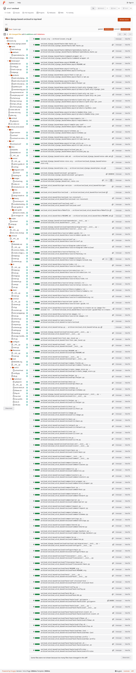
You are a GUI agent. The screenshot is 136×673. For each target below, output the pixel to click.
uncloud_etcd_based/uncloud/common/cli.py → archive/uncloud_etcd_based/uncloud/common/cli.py (62, 470)
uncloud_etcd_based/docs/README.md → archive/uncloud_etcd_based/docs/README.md (76, 216)
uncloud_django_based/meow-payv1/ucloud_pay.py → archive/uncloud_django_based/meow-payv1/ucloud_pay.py (65, 150)
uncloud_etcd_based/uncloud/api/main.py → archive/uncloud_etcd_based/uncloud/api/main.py (62, 383)
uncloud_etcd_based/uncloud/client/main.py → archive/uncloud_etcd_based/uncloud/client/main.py (63, 451)
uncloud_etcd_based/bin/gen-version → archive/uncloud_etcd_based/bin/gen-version (73, 186)
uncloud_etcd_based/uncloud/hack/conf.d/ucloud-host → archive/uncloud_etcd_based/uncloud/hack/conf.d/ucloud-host (67, 582)
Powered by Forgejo (9, 671)
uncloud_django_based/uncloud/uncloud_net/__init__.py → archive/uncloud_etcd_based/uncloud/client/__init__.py (65, 445)
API (132, 671)
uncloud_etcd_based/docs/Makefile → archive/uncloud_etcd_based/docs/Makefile (75, 210)
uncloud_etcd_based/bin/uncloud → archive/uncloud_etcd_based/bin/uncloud (73, 192)
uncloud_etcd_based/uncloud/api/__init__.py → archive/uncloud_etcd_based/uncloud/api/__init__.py (63, 358)
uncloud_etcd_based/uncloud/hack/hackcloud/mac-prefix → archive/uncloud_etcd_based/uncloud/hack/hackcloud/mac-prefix (68, 638)
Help (19, 3)
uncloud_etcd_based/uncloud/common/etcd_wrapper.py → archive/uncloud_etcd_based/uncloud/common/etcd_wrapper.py (67, 482)
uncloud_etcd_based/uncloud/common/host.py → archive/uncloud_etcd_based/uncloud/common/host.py (63, 488)
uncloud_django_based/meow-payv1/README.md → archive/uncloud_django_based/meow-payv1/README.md (63, 63)
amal (9, 8)
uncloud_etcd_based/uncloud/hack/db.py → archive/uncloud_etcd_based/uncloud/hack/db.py (61, 594)
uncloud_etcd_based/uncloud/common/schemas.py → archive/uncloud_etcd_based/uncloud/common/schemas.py (64, 513)
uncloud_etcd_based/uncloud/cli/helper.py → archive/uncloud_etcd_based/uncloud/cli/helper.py (62, 401)
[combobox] (119, 34)
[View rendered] (111, 180)
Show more (8, 408)
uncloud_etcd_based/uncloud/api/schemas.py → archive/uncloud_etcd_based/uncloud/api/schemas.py (63, 389)
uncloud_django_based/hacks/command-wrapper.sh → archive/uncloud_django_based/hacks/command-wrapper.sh (65, 57)
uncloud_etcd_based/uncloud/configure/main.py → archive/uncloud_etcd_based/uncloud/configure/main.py (64, 551)
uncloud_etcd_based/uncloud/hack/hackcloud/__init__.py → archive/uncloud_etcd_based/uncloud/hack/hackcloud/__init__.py (68, 607)
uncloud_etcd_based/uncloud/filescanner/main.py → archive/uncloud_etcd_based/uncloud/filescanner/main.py (65, 563)
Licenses (127, 671)
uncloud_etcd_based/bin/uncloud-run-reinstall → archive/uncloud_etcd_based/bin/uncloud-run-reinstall (64, 198)
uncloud (15, 8)
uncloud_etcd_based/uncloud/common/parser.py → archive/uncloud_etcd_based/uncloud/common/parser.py (64, 501)
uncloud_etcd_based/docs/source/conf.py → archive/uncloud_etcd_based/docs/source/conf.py (62, 240)
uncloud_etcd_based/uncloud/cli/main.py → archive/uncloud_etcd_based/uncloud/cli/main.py (62, 420)
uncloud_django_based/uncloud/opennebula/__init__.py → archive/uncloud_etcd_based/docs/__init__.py (65, 222)
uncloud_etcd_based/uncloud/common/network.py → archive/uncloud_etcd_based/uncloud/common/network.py (64, 495)
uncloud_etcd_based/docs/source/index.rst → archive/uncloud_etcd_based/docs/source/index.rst (62, 265)
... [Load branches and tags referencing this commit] (6, 24)
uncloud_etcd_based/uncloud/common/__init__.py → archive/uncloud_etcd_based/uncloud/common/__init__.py (65, 457)
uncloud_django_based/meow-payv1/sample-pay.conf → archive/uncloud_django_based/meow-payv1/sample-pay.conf (66, 125)
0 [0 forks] (130, 8)
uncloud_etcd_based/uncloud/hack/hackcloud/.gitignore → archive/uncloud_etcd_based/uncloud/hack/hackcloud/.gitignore (68, 600)
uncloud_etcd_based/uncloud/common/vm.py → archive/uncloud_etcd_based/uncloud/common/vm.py (62, 538)
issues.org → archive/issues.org (55, 39)
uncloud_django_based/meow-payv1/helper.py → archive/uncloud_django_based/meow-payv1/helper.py (63, 82)
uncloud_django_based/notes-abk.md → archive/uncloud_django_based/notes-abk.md (76, 156)
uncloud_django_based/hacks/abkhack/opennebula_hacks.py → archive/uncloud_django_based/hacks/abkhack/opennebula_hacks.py (69, 51)
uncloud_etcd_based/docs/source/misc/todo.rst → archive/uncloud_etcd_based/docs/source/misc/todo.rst (64, 278)
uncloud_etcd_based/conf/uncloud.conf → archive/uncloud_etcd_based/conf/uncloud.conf (61, 204)
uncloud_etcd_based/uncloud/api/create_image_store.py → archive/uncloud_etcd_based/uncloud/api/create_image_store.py (68, 370)
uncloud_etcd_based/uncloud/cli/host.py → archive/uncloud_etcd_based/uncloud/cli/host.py (62, 407)
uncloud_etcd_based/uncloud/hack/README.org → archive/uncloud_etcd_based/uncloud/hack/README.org (63, 569)
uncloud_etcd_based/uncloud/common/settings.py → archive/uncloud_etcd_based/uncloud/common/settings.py (65, 520)
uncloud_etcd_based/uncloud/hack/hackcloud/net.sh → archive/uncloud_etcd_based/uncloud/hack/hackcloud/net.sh (66, 644)
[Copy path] (70, 38)
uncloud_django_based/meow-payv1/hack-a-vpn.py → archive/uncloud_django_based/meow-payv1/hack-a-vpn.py (65, 76)
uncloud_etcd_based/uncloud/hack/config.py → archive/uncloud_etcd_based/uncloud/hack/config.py (63, 588)
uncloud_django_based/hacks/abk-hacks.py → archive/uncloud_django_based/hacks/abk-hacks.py (62, 45)
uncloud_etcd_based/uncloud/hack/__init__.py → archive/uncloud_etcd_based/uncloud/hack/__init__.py (64, 575)
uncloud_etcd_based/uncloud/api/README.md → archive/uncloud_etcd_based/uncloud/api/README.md (62, 352)
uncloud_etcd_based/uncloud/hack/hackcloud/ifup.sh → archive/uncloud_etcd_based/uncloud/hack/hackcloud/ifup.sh (67, 625)
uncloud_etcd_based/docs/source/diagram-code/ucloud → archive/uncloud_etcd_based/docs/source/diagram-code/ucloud (67, 246)
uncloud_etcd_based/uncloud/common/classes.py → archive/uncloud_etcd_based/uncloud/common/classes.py (64, 464)
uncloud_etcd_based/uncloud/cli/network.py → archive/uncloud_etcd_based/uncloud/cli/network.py (63, 426)
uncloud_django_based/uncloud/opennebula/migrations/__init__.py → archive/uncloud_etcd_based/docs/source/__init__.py (70, 228)
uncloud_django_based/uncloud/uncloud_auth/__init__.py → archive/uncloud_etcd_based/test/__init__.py (66, 333)
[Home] (4, 3)
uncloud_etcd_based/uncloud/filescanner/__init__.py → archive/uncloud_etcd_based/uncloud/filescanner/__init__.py (67, 557)
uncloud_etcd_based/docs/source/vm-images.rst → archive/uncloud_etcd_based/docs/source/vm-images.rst (64, 315)
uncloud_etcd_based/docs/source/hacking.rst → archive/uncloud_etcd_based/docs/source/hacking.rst (63, 253)
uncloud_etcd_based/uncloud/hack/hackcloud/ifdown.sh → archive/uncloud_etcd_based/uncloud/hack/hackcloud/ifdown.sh (67, 619)
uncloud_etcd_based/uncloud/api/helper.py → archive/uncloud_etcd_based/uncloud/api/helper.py (62, 376)
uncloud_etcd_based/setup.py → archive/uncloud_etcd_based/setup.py (70, 327)
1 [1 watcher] (107, 8)
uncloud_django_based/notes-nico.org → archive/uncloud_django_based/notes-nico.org (74, 162)
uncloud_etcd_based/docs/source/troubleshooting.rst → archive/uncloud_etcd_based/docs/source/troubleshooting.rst (67, 296)
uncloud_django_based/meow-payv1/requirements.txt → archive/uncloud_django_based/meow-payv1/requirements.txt (66, 119)
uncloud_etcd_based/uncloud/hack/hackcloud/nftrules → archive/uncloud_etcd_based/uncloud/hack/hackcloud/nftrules (67, 650)
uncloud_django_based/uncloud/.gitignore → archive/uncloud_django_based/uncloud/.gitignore (62, 174)
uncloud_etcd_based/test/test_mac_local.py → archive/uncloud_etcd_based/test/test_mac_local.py (63, 339)
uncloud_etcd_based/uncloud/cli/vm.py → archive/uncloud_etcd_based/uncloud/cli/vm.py (61, 439)
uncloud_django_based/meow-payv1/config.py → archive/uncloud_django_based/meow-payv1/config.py (63, 70)
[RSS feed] (93, 8)
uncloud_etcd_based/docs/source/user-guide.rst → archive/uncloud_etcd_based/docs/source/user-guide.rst (65, 302)
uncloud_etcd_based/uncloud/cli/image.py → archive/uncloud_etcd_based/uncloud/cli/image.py (62, 414)
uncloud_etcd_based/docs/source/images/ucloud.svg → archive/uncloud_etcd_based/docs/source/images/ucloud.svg (66, 259)
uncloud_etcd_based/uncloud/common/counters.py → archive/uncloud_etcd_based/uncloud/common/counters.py (65, 476)
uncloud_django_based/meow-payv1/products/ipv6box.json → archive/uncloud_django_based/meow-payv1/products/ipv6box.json (68, 107)
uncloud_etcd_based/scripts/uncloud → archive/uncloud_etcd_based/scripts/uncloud (60, 321)
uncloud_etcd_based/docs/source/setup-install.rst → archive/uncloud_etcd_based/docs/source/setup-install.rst (66, 284)
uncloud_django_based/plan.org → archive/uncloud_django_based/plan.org (72, 168)
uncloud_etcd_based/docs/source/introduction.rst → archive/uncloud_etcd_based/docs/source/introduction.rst (66, 271)
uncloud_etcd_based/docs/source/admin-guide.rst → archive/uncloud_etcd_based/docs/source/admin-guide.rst (65, 234)
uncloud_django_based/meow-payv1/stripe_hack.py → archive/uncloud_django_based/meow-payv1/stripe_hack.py (65, 138)
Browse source (124, 20)
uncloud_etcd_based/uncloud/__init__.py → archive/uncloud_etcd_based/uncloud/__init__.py (62, 345)
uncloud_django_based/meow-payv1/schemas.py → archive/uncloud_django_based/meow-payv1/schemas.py (63, 132)
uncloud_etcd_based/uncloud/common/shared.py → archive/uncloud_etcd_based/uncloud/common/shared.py (64, 526)
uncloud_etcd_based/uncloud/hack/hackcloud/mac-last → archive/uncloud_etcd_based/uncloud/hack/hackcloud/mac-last (67, 632)
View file (127, 39)
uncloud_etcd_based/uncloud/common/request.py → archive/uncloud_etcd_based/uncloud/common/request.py (64, 507)
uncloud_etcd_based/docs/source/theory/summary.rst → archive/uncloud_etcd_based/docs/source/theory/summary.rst (67, 290)
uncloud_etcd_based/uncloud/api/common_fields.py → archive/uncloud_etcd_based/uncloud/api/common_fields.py (66, 364)
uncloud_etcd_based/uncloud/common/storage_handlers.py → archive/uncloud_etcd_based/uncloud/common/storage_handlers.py (68, 532)
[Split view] (125, 34)
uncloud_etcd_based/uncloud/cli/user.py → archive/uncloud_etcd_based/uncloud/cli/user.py (62, 432)
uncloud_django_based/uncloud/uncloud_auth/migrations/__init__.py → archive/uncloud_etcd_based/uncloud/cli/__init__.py (71, 395)
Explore (11, 3)
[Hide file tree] (5, 34)
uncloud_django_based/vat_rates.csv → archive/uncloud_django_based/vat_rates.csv (60, 180)
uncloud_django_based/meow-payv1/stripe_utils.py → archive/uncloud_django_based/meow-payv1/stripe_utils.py (66, 144)
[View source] (106, 180)
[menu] (130, 34)
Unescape (118, 39)
